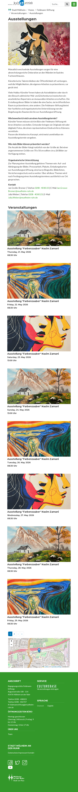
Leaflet (45, 667)
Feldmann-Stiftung (45, 10)
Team (10, 734)
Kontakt (31, 753)
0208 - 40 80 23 (42, 188)
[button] (39, 650)
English (50, 706)
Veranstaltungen (19, 13)
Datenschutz (13, 753)
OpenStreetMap (56, 667)
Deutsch (40, 706)
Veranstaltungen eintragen (47, 687)
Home (31, 10)
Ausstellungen (36, 13)
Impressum (22, 753)
